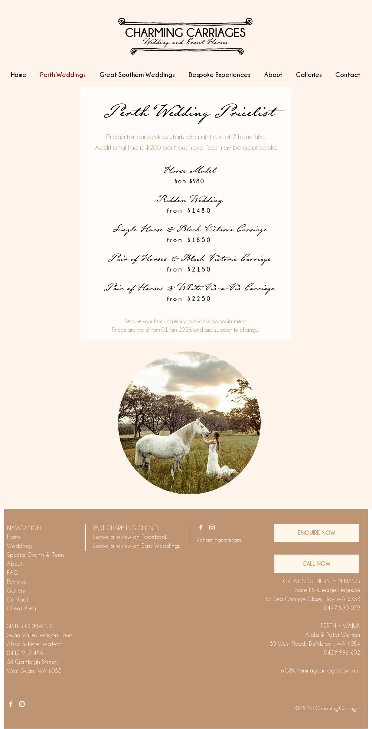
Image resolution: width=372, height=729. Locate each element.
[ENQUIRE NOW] (316, 533)
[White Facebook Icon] (201, 527)
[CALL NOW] (316, 564)
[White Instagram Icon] (212, 527)
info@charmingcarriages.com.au (319, 671)
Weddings (19, 546)
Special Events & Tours (36, 555)
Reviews (16, 582)
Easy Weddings (160, 546)
